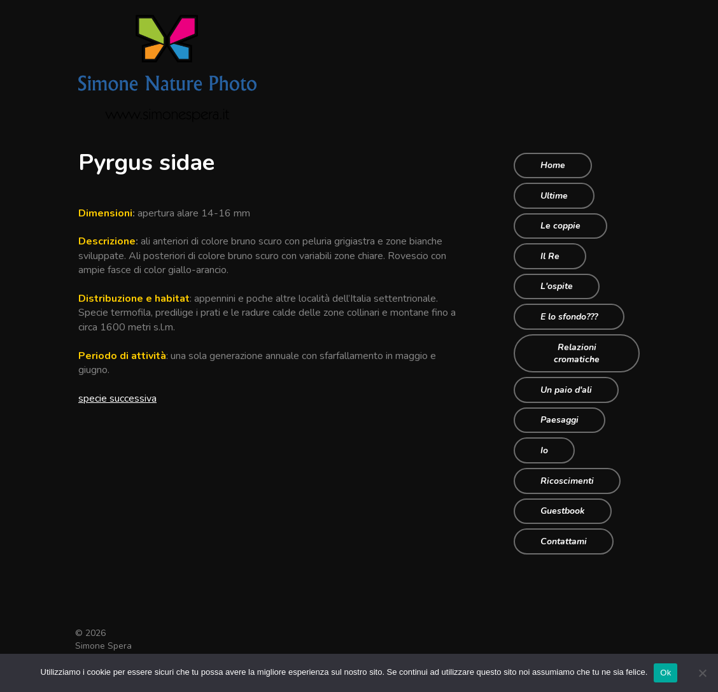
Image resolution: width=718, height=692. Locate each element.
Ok (665, 672)
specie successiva (117, 399)
